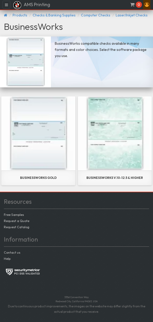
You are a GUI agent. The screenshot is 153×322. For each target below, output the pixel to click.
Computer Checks (95, 15)
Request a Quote (16, 221)
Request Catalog (16, 227)
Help (7, 258)
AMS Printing (31, 5)
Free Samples (14, 215)
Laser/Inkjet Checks (132, 15)
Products (20, 15)
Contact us (12, 252)
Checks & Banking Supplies (54, 15)
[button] (146, 4)
